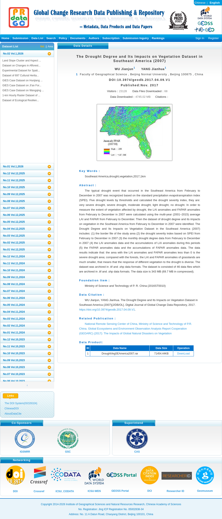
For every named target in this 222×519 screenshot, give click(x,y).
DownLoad (183, 353)
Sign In (199, 38)
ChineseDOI (12, 408)
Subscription (110, 38)
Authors (93, 38)
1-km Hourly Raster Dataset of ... (21, 95)
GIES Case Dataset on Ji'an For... (21, 85)
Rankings (158, 38)
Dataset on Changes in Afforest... (21, 65)
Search (51, 38)
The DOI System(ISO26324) (21, 403)
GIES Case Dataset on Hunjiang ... (22, 80)
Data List (37, 38)
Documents (77, 38)
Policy (63, 38)
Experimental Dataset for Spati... (21, 70)
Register (213, 38)
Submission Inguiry (135, 38)
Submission (20, 38)
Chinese (200, 2)
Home (5, 38)
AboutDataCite (13, 413)
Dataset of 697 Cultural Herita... (20, 75)
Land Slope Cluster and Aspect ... (21, 60)
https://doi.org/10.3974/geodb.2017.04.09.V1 (107, 309)
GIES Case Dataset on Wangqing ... (23, 90)
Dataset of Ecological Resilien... (20, 100)
